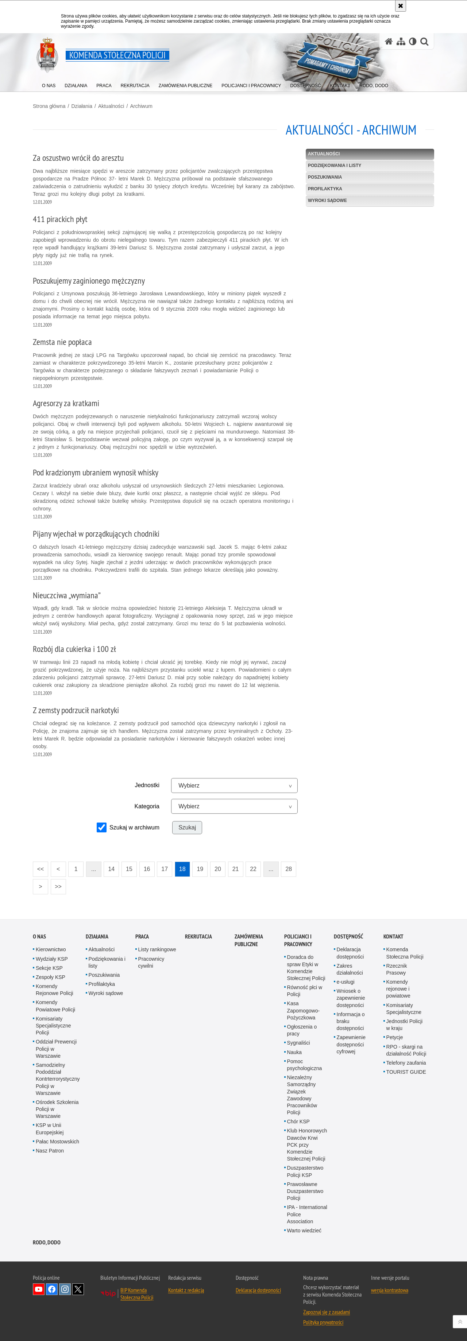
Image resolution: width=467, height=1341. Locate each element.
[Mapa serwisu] (401, 41)
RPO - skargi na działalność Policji (406, 1050)
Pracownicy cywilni (151, 962)
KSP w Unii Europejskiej (49, 1128)
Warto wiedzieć (304, 1230)
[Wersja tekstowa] (413, 41)
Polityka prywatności (323, 1322)
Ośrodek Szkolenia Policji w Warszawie (57, 1109)
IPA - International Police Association (307, 1214)
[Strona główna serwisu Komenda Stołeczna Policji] (389, 41)
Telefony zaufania (406, 1063)
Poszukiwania (325, 177)
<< (38, 867)
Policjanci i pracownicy (298, 940)
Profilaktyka (325, 188)
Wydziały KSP (52, 959)
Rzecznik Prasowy (396, 969)
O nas (39, 936)
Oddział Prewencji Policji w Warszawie (56, 1048)
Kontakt (393, 936)
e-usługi (346, 982)
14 (111, 869)
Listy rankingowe (157, 949)
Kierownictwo (51, 949)
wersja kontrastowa (389, 1290)
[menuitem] (49, 84)
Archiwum (141, 106)
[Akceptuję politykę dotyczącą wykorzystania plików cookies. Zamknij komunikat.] (400, 6)
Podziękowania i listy (334, 165)
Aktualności (111, 106)
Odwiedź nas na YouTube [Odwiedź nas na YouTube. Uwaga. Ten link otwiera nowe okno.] (39, 1289)
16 (147, 869)
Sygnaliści (298, 1043)
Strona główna (49, 106)
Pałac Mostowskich (57, 1141)
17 (164, 869)
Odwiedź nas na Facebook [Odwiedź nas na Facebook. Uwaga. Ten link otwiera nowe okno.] (52, 1289)
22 (253, 869)
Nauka (294, 1052)
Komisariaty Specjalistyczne (404, 1008)
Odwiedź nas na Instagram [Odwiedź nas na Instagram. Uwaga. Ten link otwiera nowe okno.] (65, 1289)
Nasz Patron (50, 1151)
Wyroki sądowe (327, 200)
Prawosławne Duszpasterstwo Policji (305, 1191)
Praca (142, 936)
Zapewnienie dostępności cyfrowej (351, 1044)
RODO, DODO (47, 1242)
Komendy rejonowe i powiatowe (398, 989)
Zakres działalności (350, 969)
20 (218, 869)
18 (182, 869)
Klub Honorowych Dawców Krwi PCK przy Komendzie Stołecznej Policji (307, 1145)
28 (288, 869)
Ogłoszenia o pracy (302, 1030)
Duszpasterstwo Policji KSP (305, 1171)
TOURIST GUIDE (406, 1072)
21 (235, 869)
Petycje (394, 1037)
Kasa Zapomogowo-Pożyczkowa (303, 1010)
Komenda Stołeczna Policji (405, 953)
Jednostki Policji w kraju (404, 1024)
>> (56, 884)
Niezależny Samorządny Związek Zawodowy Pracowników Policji (302, 1094)
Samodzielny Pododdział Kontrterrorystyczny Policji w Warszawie (58, 1079)
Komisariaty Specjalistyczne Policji (53, 1025)
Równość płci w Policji (304, 990)
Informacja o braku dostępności (351, 1021)
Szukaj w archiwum (134, 827)
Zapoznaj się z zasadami (326, 1311)
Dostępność (348, 936)
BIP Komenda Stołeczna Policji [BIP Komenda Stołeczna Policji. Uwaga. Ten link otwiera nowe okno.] (136, 1293)
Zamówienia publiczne (249, 940)
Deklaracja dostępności (350, 953)
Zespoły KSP (50, 977)
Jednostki (147, 785)
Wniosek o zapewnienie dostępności (351, 998)
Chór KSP (298, 1121)
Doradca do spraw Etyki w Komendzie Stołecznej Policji (306, 967)
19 (200, 869)
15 (129, 869)
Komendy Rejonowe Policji (54, 989)
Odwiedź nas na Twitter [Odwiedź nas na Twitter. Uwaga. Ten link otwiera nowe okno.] (78, 1289)
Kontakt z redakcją (186, 1290)
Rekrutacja (198, 936)
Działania (81, 106)
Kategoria (147, 806)
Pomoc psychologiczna (304, 1064)
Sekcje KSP (49, 968)
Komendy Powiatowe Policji (55, 1005)
